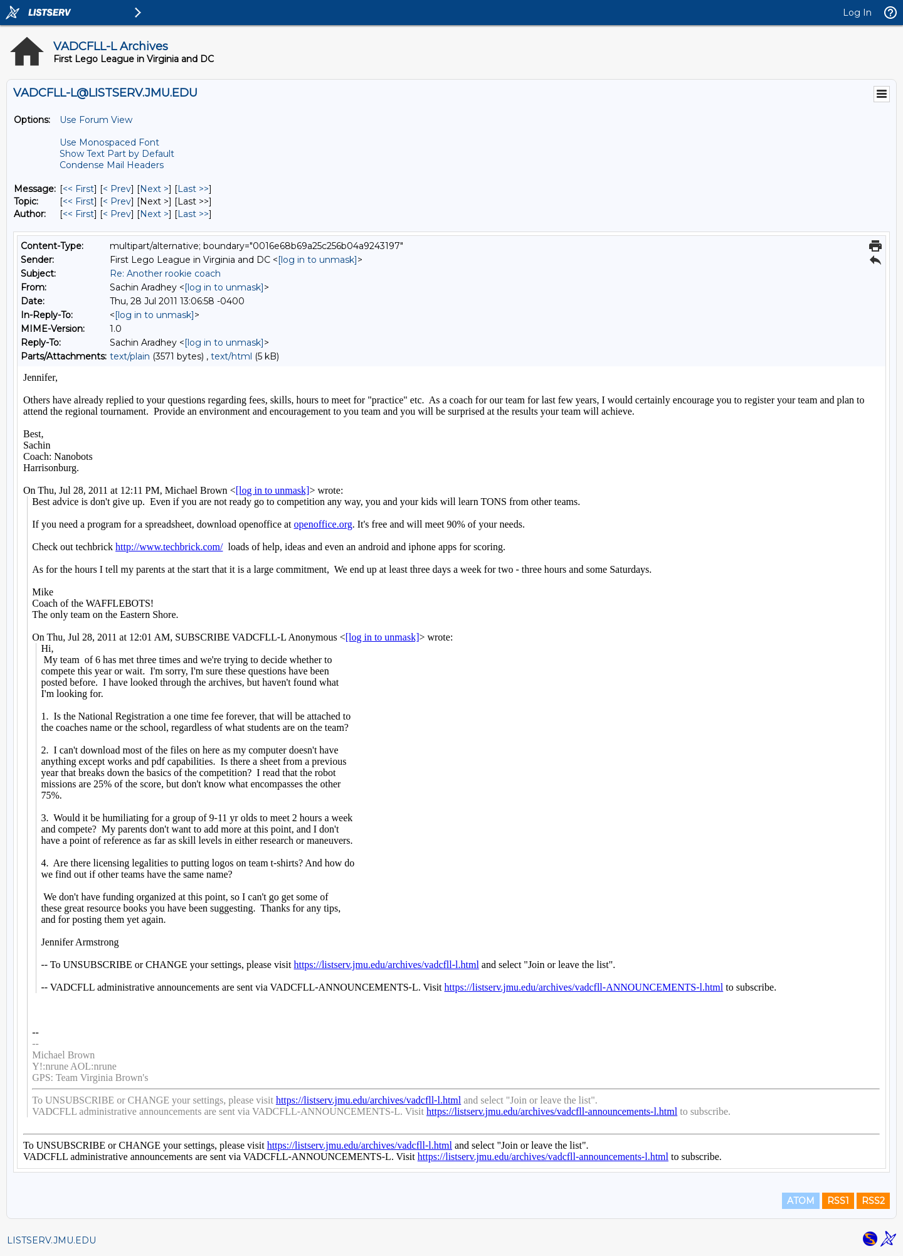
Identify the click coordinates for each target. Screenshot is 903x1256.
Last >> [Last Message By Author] (193, 214)
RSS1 (838, 1200)
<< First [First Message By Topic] (78, 201)
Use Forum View (96, 119)
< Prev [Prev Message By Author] (117, 214)
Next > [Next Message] (154, 188)
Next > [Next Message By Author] (154, 214)
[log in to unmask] (317, 259)
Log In (857, 12)
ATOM (801, 1200)
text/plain (130, 356)
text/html (231, 356)
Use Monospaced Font (109, 142)
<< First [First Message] (78, 188)
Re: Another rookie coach (165, 273)
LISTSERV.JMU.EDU (51, 1240)
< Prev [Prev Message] (117, 188)
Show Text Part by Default (117, 153)
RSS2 (873, 1200)
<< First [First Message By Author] (78, 214)
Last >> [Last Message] (193, 188)
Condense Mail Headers (112, 165)
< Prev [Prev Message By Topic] (117, 201)
